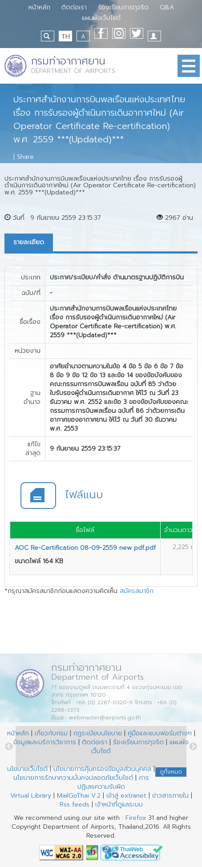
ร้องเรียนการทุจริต (123, 7)
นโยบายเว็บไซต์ (27, 769)
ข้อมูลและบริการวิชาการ (44, 742)
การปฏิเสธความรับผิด (113, 782)
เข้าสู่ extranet (126, 795)
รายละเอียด (28, 242)
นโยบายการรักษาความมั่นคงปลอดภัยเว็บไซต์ (73, 777)
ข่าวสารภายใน (170, 795)
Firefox (135, 818)
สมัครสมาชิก (137, 591)
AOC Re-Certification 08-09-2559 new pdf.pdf (85, 547)
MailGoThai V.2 (79, 795)
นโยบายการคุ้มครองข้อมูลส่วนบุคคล (102, 769)
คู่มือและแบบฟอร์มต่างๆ (160, 733)
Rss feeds (74, 804)
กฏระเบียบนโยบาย (97, 733)
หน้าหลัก (39, 7)
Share (25, 156)
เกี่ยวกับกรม (51, 733)
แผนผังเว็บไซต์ (101, 18)
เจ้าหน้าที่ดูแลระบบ (119, 804)
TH (65, 36)
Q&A (167, 7)
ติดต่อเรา (74, 7)
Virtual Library (30, 795)
